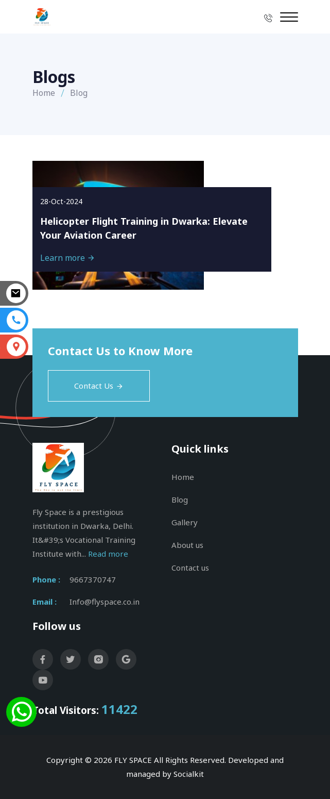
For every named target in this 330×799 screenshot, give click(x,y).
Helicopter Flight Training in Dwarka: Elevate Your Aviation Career (144, 228)
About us (187, 545)
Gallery (184, 522)
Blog (179, 499)
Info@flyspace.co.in (105, 601)
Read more (108, 553)
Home (43, 92)
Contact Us (99, 385)
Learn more (67, 257)
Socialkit (188, 774)
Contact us (190, 567)
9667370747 (93, 579)
